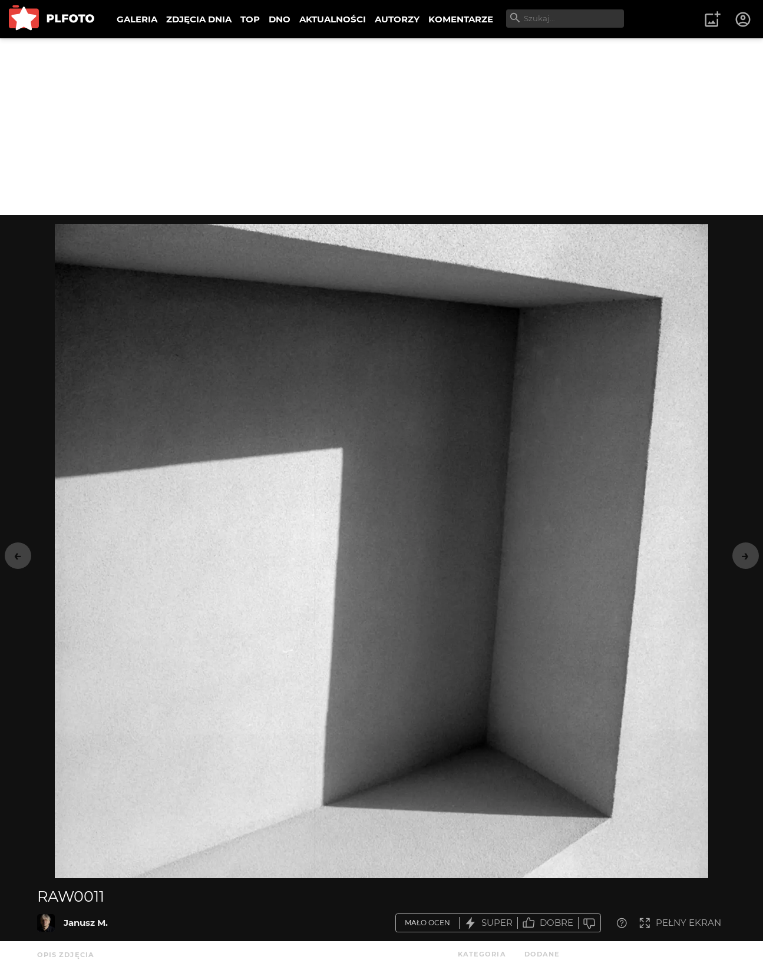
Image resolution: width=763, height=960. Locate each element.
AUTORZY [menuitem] (397, 19)
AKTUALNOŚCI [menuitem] (332, 19)
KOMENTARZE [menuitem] (460, 19)
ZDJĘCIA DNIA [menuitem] (199, 19)
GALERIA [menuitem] (137, 19)
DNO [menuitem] (279, 19)
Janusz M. (86, 922)
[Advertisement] (381, 126)
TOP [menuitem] (250, 19)
